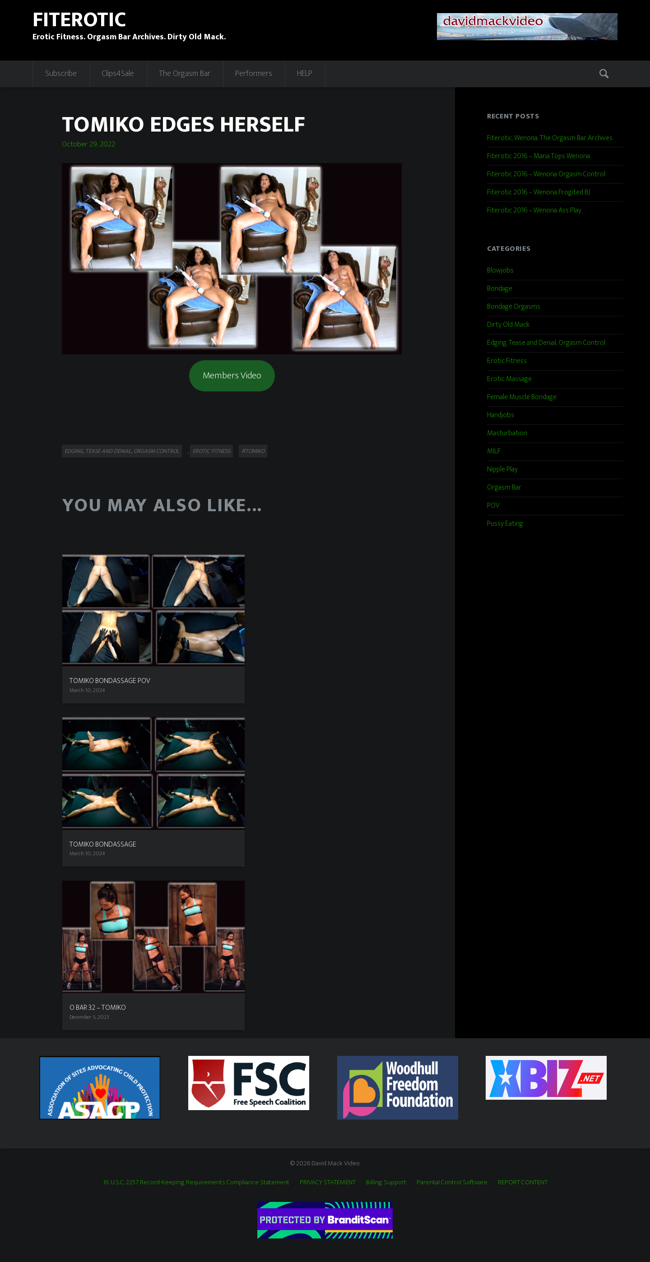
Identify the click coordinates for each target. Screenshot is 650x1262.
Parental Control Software (452, 1182)
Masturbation (507, 433)
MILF (494, 451)
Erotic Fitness (211, 451)
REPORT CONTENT (523, 1182)
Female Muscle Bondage (522, 397)
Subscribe (61, 73)
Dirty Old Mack (508, 325)
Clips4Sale (118, 73)
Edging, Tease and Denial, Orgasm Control (122, 451)
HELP (304, 73)
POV (493, 505)
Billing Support (386, 1182)
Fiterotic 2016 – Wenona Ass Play (534, 210)
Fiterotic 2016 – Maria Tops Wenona (538, 156)
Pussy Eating (505, 524)
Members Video (232, 375)
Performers (253, 73)
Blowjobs (500, 270)
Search (605, 74)
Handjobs (500, 415)
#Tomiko (253, 451)
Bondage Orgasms (513, 307)
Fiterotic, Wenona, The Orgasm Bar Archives (550, 138)
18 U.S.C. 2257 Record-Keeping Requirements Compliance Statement (196, 1182)
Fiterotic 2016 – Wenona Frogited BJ (538, 192)
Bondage (499, 289)
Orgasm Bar (504, 487)
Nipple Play (502, 469)
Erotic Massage (509, 379)
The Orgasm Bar (184, 73)
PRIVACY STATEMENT (328, 1182)
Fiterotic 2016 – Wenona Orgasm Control (546, 174)
